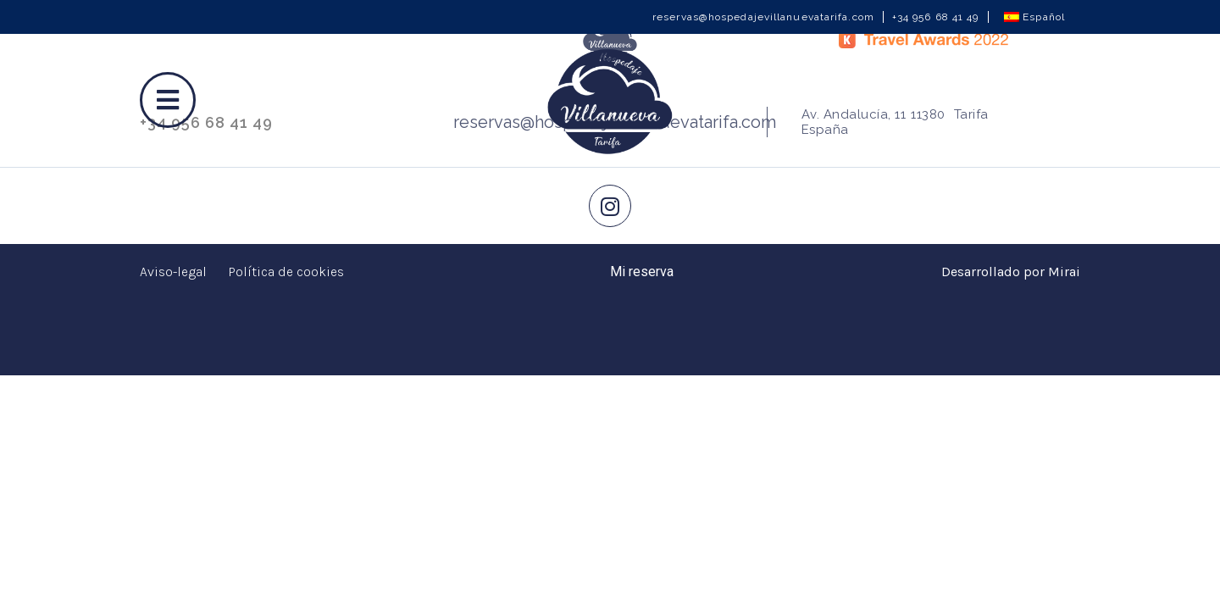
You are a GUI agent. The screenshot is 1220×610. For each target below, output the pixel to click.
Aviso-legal (173, 271)
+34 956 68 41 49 (935, 17)
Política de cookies (286, 271)
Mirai (1064, 271)
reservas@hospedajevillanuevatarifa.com (763, 17)
